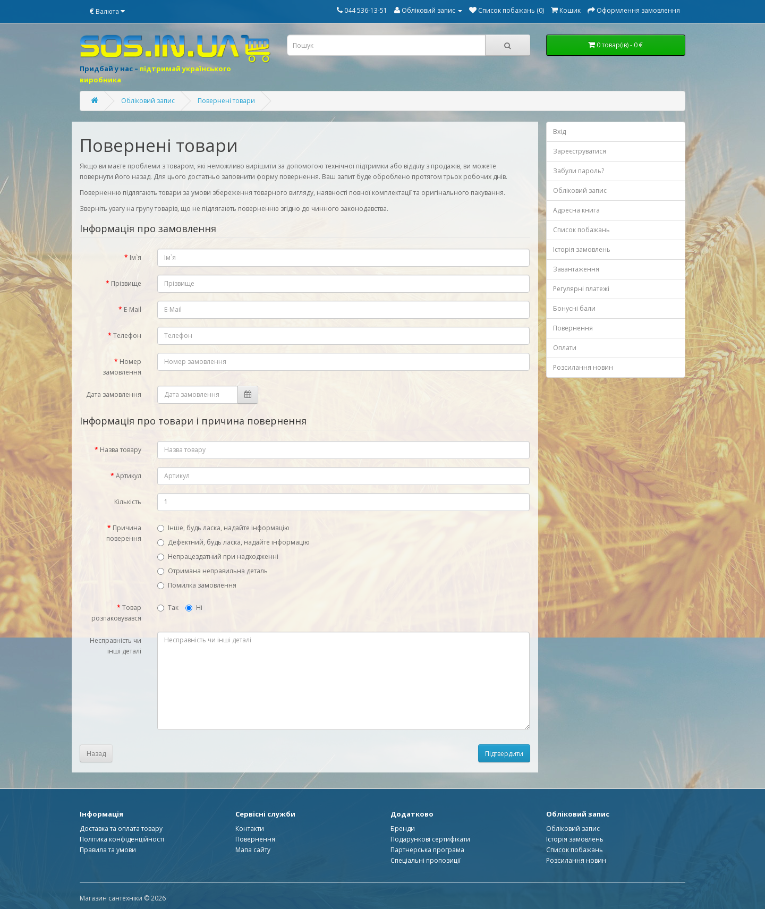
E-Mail (132, 309)
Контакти (249, 828)
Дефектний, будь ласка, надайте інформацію (233, 542)
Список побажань (581, 229)
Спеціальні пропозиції (425, 860)
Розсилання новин (583, 367)
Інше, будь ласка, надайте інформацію (223, 527)
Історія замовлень (581, 249)
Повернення (573, 328)
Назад (96, 753)
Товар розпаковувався (116, 613)
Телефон (127, 335)
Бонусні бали (574, 308)
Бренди (402, 828)
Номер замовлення (122, 367)
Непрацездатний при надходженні (217, 556)
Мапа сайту (252, 849)
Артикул (128, 475)
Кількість (127, 501)
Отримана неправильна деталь (212, 570)
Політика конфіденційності (122, 839)
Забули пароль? (578, 170)
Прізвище (126, 283)
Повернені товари (226, 100)
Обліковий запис (148, 100)
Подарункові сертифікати (430, 839)
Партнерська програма (427, 849)
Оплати (564, 347)
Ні (193, 607)
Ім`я (135, 257)
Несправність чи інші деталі (115, 646)
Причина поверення (123, 533)
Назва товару (120, 449)
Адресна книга (576, 210)
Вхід (559, 131)
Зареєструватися (579, 151)
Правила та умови (108, 849)
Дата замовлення (113, 394)
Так (167, 607)
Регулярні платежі (581, 288)
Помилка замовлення (196, 585)
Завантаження (576, 269)
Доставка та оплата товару (121, 828)
